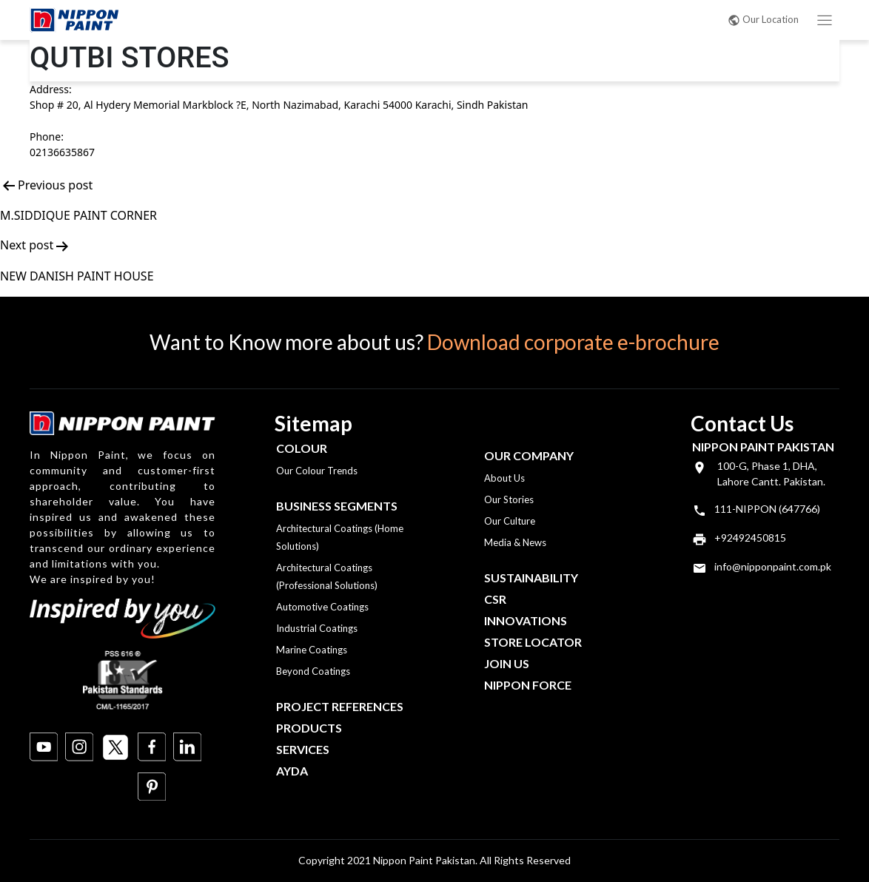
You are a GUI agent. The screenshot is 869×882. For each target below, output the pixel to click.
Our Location (763, 19)
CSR (495, 599)
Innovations (525, 620)
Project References (339, 706)
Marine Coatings (311, 650)
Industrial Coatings (317, 628)
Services (302, 749)
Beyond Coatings (313, 671)
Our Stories (509, 499)
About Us (504, 478)
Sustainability (531, 577)
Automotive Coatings (322, 607)
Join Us (506, 663)
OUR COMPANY (529, 455)
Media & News (515, 542)
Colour (301, 448)
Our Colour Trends (317, 471)
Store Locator (533, 642)
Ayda (292, 771)
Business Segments (336, 506)
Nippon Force (527, 685)
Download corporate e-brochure (573, 341)
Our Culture (509, 521)
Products (309, 728)
